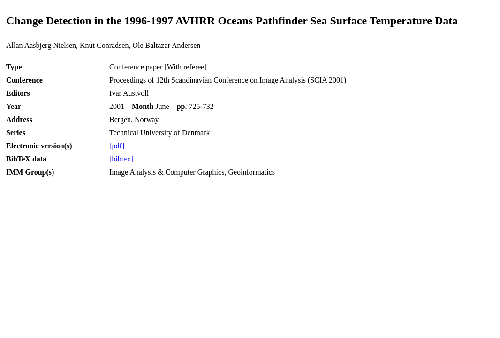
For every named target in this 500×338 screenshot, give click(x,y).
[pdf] (116, 146)
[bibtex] (121, 159)
